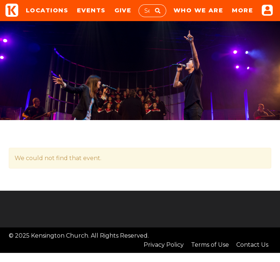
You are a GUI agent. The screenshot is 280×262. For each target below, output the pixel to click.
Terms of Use (210, 244)
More (242, 10)
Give (123, 10)
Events (91, 10)
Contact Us (252, 244)
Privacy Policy (164, 244)
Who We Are (198, 10)
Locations (47, 10)
